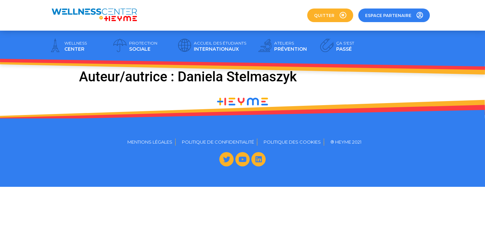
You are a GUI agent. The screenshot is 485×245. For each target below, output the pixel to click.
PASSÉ (345, 46)
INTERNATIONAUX (220, 46)
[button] (330, 15)
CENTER (75, 46)
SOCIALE (143, 46)
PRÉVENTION (290, 46)
